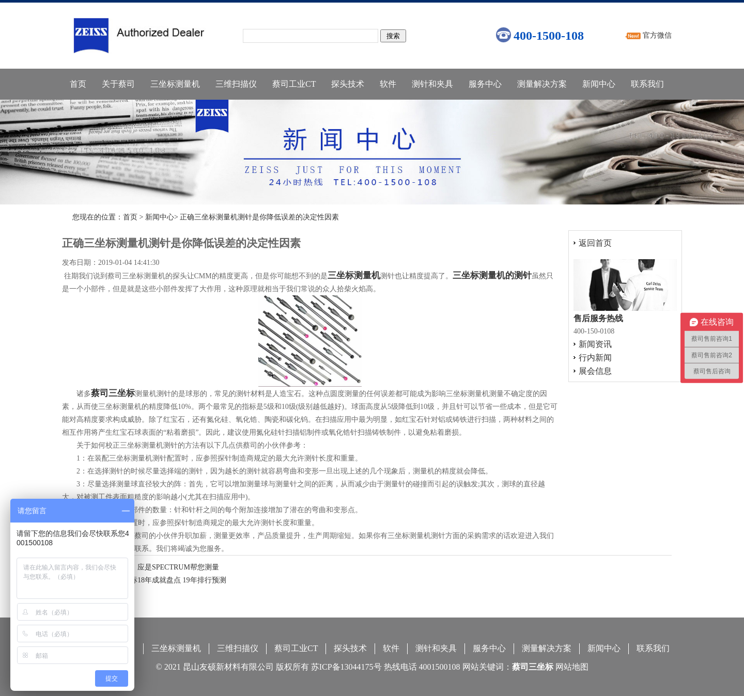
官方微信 (657, 35)
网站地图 (571, 666)
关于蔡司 (118, 84)
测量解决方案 (542, 84)
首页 (78, 84)
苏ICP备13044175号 (346, 666)
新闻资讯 (595, 344)
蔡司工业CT (294, 84)
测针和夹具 (432, 84)
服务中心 (485, 84)
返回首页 (595, 243)
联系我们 (647, 84)
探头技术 (347, 84)
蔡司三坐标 (113, 393)
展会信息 (595, 371)
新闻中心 (598, 84)
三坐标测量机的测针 (492, 275)
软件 (388, 84)
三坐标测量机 (175, 84)
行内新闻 (595, 357)
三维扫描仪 (236, 84)
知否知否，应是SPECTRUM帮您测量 (160, 567)
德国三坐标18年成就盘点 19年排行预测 (163, 580)
